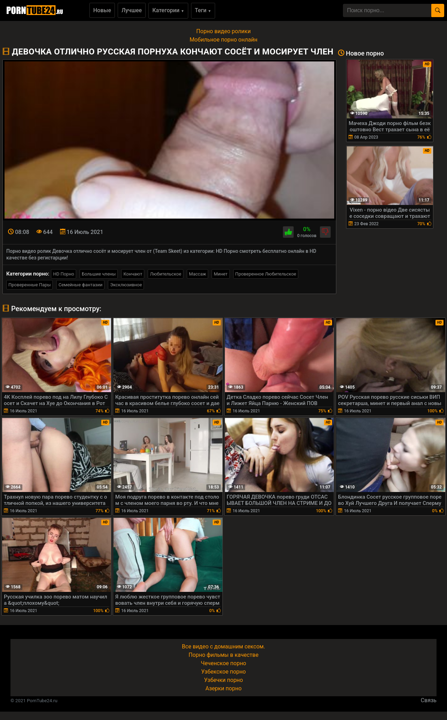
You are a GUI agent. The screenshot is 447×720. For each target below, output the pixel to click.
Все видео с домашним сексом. (223, 646)
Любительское (165, 274)
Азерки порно (223, 688)
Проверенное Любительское (265, 274)
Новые (102, 10)
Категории (168, 10)
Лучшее (132, 10)
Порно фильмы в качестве (223, 655)
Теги (203, 10)
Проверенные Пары (29, 284)
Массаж (197, 274)
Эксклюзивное (126, 284)
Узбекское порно (223, 671)
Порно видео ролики (223, 31)
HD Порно (63, 274)
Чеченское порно (223, 663)
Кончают (132, 274)
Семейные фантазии (80, 284)
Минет (220, 274)
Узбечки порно (223, 680)
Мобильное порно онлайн (223, 39)
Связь (429, 700)
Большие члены (99, 274)
